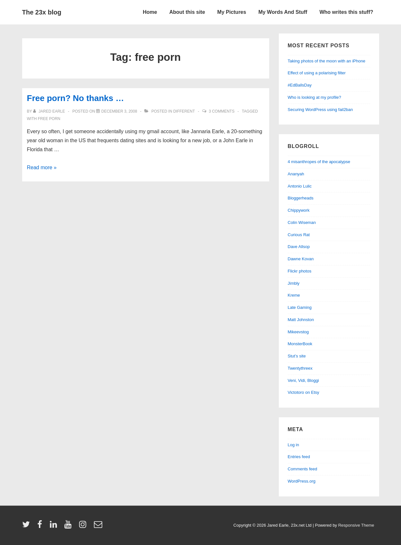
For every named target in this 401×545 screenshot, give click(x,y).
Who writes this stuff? (346, 12)
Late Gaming (300, 307)
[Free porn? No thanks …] (119, 111)
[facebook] (41, 526)
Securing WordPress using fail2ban (320, 109)
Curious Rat (299, 234)
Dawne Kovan (301, 258)
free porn (49, 118)
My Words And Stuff (282, 12)
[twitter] (27, 526)
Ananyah (296, 173)
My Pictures (231, 12)
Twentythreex (300, 368)
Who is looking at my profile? (314, 97)
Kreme (294, 295)
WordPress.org (301, 481)
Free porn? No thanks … (75, 98)
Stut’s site (297, 356)
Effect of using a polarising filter (317, 72)
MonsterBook (300, 343)
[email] (99, 526)
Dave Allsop (299, 246)
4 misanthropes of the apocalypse (319, 161)
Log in (293, 444)
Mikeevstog (298, 331)
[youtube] (69, 526)
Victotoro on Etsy (303, 392)
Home (150, 12)
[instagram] (84, 526)
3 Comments (221, 111)
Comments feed (302, 468)
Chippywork (299, 210)
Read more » (42, 167)
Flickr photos (300, 271)
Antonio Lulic (300, 186)
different (184, 111)
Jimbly (294, 283)
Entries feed (299, 456)
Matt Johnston (301, 319)
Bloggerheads (301, 198)
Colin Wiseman (302, 222)
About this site (187, 12)
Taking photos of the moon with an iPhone (326, 61)
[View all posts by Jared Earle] (49, 111)
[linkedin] (55, 526)
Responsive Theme (356, 525)
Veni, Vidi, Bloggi (303, 380)
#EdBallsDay (300, 85)
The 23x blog (41, 12)
